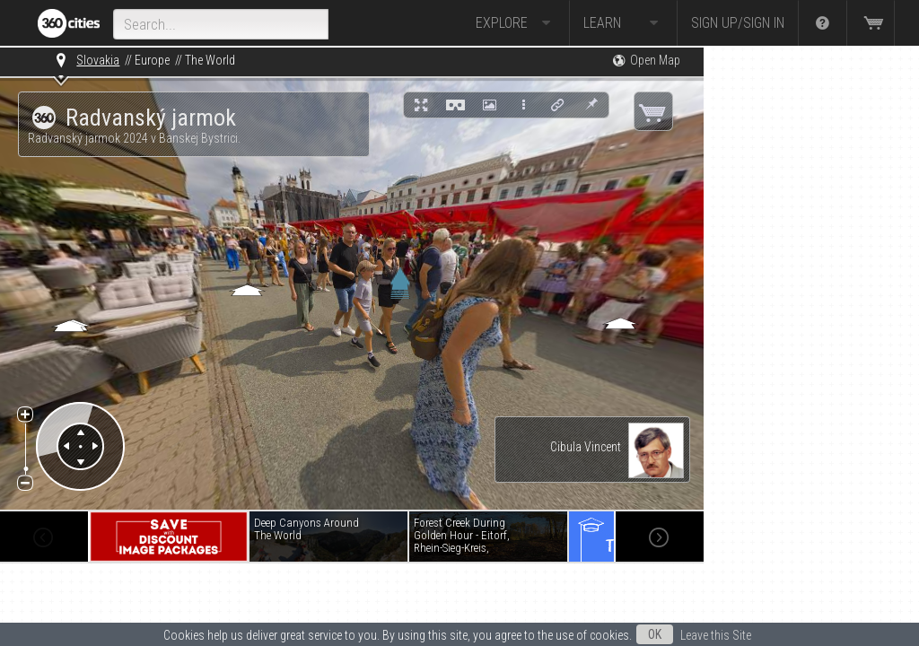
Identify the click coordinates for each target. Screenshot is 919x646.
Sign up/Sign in (737, 22)
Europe (152, 60)
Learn (623, 23)
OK (654, 634)
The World (210, 60)
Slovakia (97, 60)
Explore (516, 23)
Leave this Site (715, 635)
